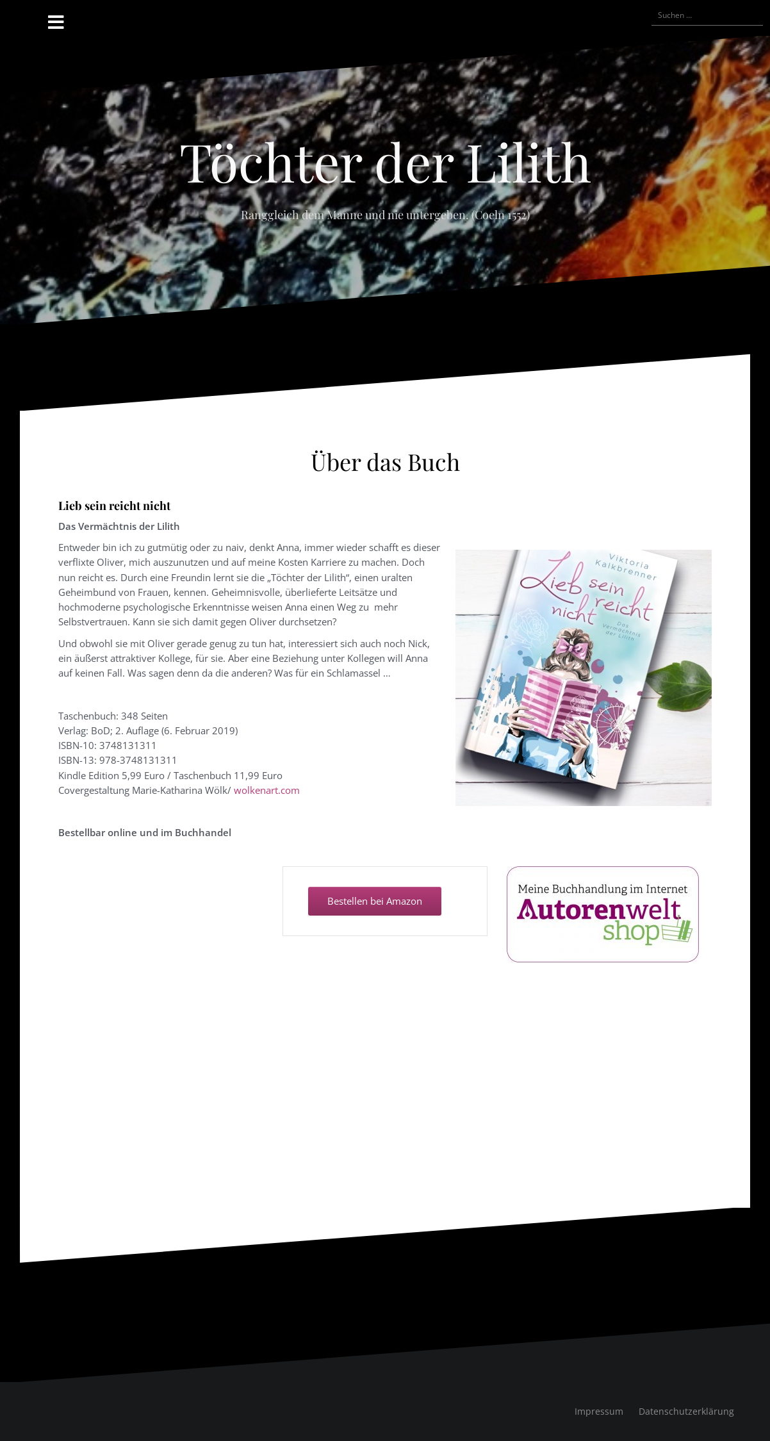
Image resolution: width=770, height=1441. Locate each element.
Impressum (599, 1411)
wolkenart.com (267, 790)
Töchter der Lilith (385, 161)
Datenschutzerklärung (686, 1411)
